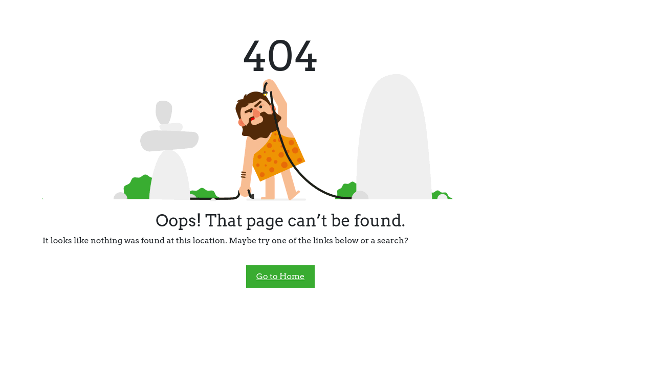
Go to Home (280, 276)
